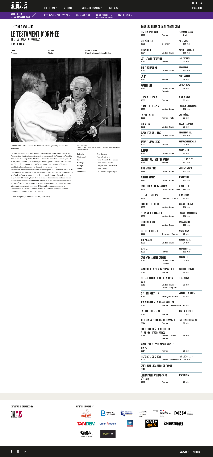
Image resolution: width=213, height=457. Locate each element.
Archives (68, 7)
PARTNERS (113, 7)
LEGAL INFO (184, 451)
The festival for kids (198, 15)
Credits (196, 451)
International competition (56, 15)
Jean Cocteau (18, 44)
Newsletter (197, 7)
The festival (49, 7)
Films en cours (104, 16)
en (196, 3)
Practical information (89, 7)
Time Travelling (24, 26)
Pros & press (124, 15)
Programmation (83, 15)
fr (193, 3)
